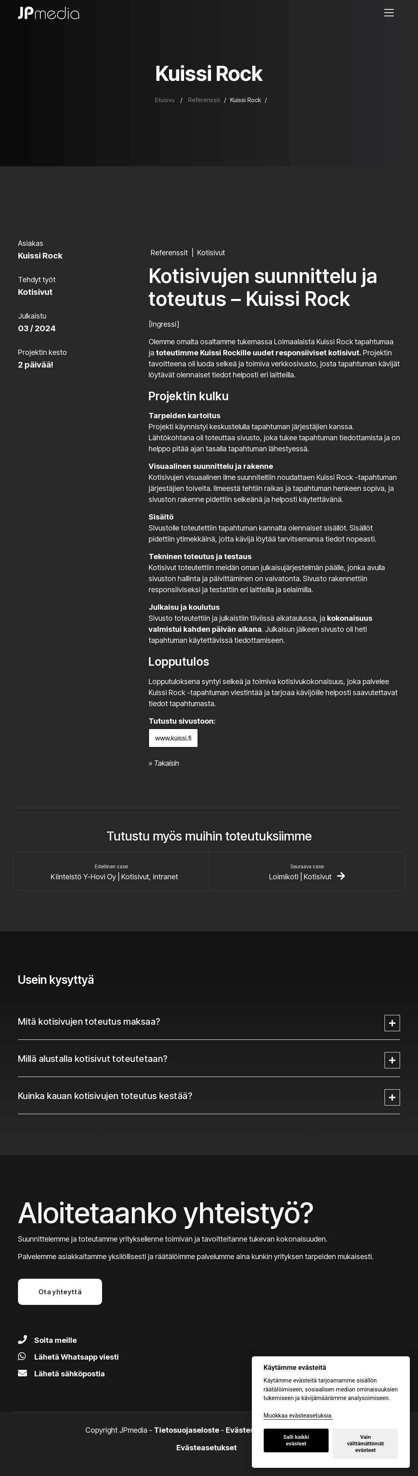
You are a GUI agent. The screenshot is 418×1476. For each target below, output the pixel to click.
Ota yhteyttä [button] (60, 1292)
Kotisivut (211, 252)
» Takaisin (164, 763)
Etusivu (165, 100)
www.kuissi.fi (173, 738)
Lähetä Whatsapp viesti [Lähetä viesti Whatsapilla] (68, 1357)
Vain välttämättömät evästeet (365, 1443)
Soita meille (47, 1340)
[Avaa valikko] (389, 12)
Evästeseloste (251, 1430)
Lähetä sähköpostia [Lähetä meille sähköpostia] (61, 1373)
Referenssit (204, 100)
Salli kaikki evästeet (296, 1440)
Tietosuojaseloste (186, 1430)
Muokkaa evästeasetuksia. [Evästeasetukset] (298, 1415)
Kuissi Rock (245, 100)
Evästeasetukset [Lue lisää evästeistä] (206, 1447)
